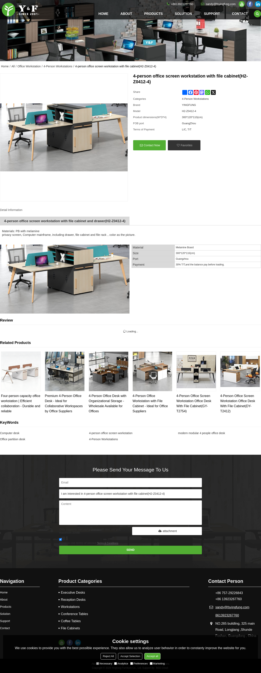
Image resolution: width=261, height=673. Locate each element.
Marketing (157, 663)
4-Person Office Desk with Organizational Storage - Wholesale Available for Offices (107, 403)
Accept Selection (130, 656)
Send (130, 549)
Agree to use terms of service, (88, 542)
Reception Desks (73, 599)
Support (212, 14)
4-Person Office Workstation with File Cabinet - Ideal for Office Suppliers (150, 403)
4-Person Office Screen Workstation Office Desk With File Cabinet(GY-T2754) (193, 403)
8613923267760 (227, 615)
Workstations (70, 607)
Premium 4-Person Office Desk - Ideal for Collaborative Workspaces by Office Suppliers (64, 403)
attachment (167, 531)
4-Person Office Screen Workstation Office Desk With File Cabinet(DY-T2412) (237, 403)
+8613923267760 (182, 4)
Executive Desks (73, 592)
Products (153, 14)
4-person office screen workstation (111, 433)
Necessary (104, 663)
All (13, 66)
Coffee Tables (71, 621)
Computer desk (9, 433)
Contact (240, 14)
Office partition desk (12, 439)
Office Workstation (29, 66)
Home (103, 14)
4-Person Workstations (57, 66)
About (126, 14)
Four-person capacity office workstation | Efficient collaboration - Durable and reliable (20, 403)
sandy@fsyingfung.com (221, 4)
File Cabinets (70, 628)
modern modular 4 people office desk (201, 433)
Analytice (121, 663)
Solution (183, 14)
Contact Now (152, 145)
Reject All (108, 656)
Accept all (152, 656)
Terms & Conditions (107, 543)
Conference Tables (74, 614)
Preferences (139, 663)
